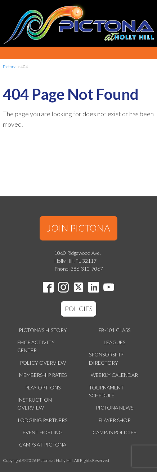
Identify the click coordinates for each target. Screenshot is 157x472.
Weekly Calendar (114, 375)
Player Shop (114, 420)
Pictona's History (43, 330)
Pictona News (114, 408)
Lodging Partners (42, 420)
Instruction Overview (34, 404)
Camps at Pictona (42, 444)
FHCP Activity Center (36, 346)
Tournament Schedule (106, 391)
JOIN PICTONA (78, 228)
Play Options (42, 387)
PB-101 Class (114, 330)
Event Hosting (43, 432)
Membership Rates (43, 375)
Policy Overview (43, 363)
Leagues (114, 342)
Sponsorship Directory (106, 358)
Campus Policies (114, 432)
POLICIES (79, 309)
